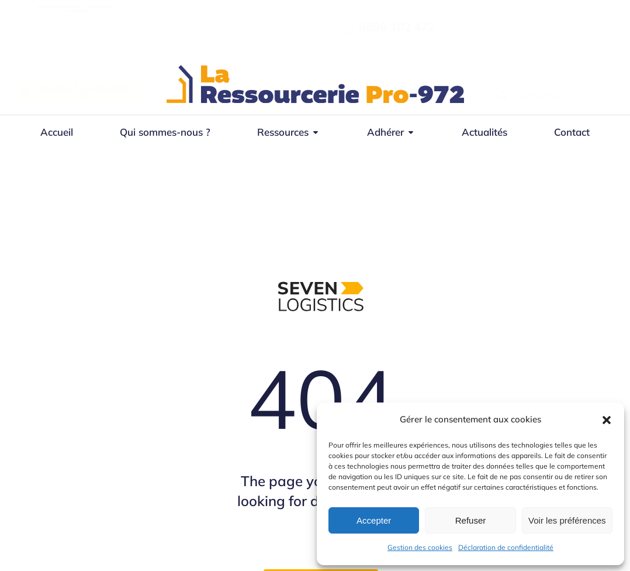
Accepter (373, 520)
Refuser (470, 520)
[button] (606, 420)
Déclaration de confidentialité (505, 547)
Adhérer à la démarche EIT (75, 92)
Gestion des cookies (419, 547)
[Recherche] (503, 96)
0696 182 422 (522, 26)
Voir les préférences (567, 520)
